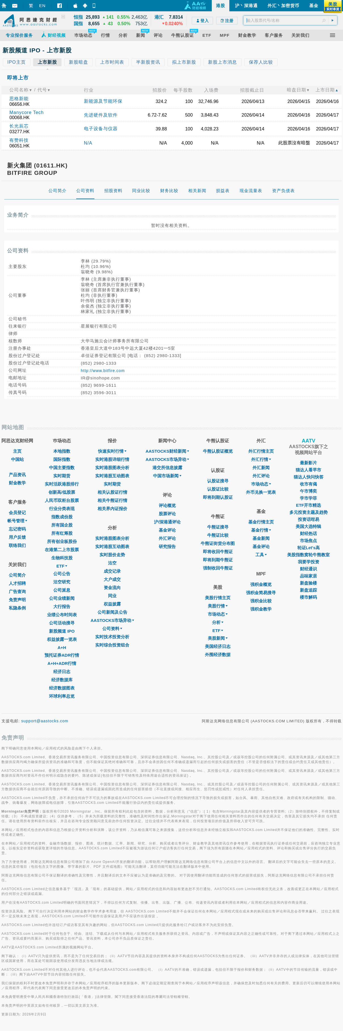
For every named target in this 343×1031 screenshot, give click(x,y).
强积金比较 (261, 600)
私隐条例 (17, 607)
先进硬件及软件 (101, 115)
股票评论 (167, 513)
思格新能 (19, 98)
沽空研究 (61, 581)
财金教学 (17, 482)
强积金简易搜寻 (261, 592)
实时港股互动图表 (112, 475)
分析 (217, 622)
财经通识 (308, 568)
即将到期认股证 (218, 497)
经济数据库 (62, 679)
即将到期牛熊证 (218, 559)
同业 (112, 595)
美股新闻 (218, 638)
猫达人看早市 (308, 469)
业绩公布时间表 (62, 614)
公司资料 (112, 628)
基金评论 (167, 530)
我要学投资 (308, 561)
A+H (62, 647)
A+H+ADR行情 (61, 663)
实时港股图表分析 (112, 467)
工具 (261, 554)
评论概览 (167, 505)
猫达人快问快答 (308, 476)
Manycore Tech (26, 112)
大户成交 (112, 579)
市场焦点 (308, 540)
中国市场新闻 (167, 475)
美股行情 (218, 605)
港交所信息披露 (167, 467)
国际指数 (61, 459)
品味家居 (308, 576)
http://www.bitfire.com (103, 370)
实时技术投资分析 (112, 636)
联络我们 (17, 545)
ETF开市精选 (308, 505)
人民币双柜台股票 (62, 500)
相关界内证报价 (112, 508)
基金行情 (261, 530)
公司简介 (17, 575)
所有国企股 (62, 525)
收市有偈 (308, 484)
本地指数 (61, 451)
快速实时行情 (112, 451)
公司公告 (61, 573)
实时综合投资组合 (112, 645)
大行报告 (61, 606)
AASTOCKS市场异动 (112, 620)
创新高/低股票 (61, 492)
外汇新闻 (261, 467)
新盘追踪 (308, 590)
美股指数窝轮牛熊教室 (308, 554)
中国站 (17, 459)
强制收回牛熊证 (218, 568)
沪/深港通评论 (167, 521)
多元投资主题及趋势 (308, 512)
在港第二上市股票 (62, 549)
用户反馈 (17, 537)
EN (42, 5)
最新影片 (308, 462)
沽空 (112, 562)
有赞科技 (19, 140)
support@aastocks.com (45, 721)
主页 (17, 451)
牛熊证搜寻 (217, 527)
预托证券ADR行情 (62, 655)
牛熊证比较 (217, 535)
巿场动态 (261, 484)
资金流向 (112, 587)
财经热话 (308, 533)
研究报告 (167, 546)
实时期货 (61, 475)
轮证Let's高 (308, 547)
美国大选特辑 (308, 526)
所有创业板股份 (62, 541)
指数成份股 (62, 516)
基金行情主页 (261, 521)
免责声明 (17, 599)
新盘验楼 (308, 583)
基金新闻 (261, 538)
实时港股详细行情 (112, 459)
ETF (61, 566)
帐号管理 (17, 520)
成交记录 (112, 571)
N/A (88, 143)
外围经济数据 (217, 654)
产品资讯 (17, 474)
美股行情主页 (217, 597)
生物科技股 (62, 557)
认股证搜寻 (217, 480)
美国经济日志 (217, 646)
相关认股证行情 (112, 492)
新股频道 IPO (62, 631)
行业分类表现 (62, 508)
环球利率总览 (62, 696)
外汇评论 (167, 538)
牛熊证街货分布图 (218, 543)
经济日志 (61, 671)
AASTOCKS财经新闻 (167, 451)
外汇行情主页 (261, 451)
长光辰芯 (19, 126)
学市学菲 (308, 498)
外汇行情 (261, 459)
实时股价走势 (112, 554)
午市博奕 (308, 491)
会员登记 (17, 512)
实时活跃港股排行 (62, 484)
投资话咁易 (308, 519)
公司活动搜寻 (62, 622)
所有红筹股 (62, 533)
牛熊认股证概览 (218, 451)
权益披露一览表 (62, 639)
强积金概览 (261, 584)
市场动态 (218, 614)
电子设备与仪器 (101, 128)
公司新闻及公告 (112, 612)
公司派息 (61, 590)
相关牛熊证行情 (112, 500)
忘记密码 (17, 529)
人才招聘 (17, 583)
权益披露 (112, 604)
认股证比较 (217, 489)
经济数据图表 (62, 688)
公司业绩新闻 (62, 598)
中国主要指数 (62, 467)
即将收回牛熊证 (218, 551)
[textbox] (290, 20)
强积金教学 (261, 609)
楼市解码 (308, 597)
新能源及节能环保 (103, 101)
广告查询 (17, 591)
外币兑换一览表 (261, 492)
